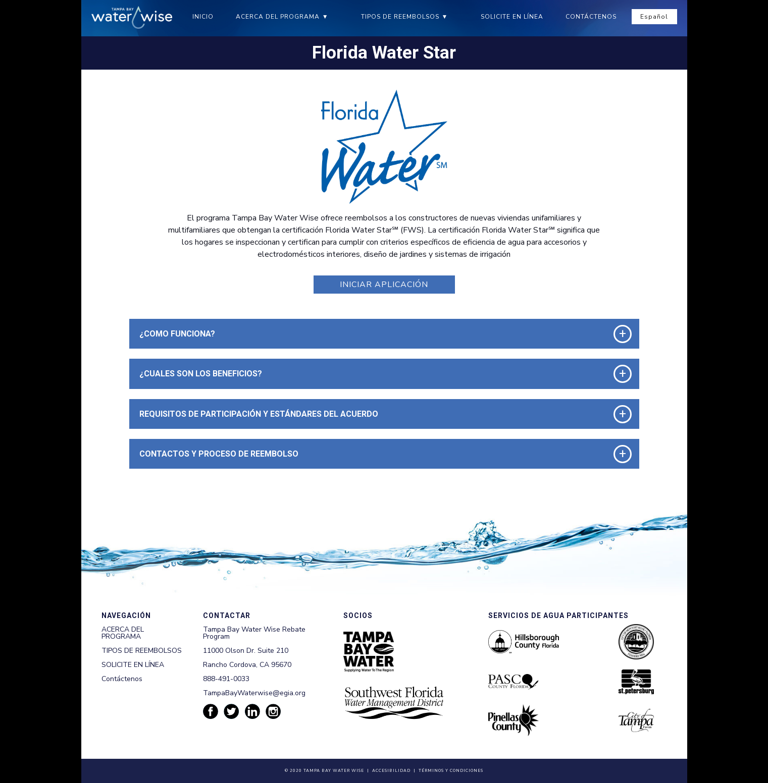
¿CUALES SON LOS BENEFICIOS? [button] (200, 373)
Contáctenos (121, 679)
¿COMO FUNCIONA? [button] (177, 334)
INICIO (203, 17)
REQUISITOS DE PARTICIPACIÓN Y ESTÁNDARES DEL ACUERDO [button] (258, 414)
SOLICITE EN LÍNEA (512, 17)
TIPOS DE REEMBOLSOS (400, 17)
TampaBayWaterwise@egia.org (254, 693)
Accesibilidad (391, 770)
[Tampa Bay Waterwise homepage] (131, 17)
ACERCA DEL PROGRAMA (278, 17)
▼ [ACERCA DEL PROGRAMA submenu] (325, 17)
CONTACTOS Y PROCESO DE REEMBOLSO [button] (218, 454)
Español (654, 17)
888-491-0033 (226, 679)
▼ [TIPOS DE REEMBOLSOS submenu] (445, 17)
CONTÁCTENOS (591, 17)
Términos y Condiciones (451, 770)
